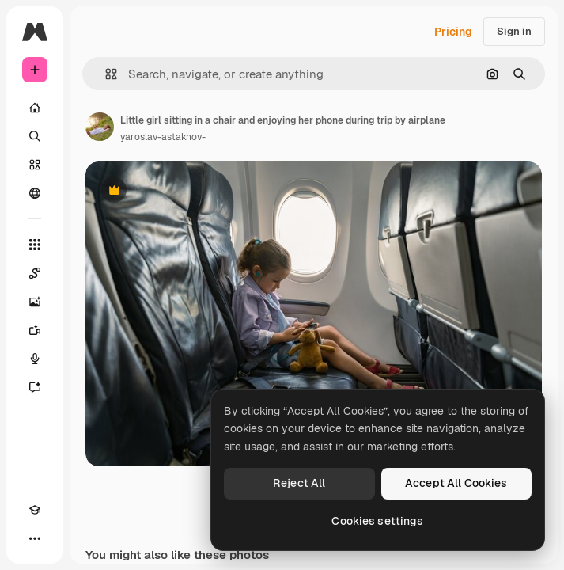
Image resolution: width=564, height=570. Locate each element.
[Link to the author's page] (99, 126)
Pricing (453, 32)
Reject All (299, 483)
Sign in (514, 31)
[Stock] (34, 164)
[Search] (34, 136)
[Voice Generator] (34, 358)
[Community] (34, 193)
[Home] (34, 107)
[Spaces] (34, 273)
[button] (105, 74)
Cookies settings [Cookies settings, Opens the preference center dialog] (377, 521)
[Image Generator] (34, 301)
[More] (34, 538)
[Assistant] (34, 387)
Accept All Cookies (456, 483)
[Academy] (34, 509)
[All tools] (34, 244)
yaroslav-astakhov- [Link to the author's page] (163, 137)
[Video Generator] (34, 330)
